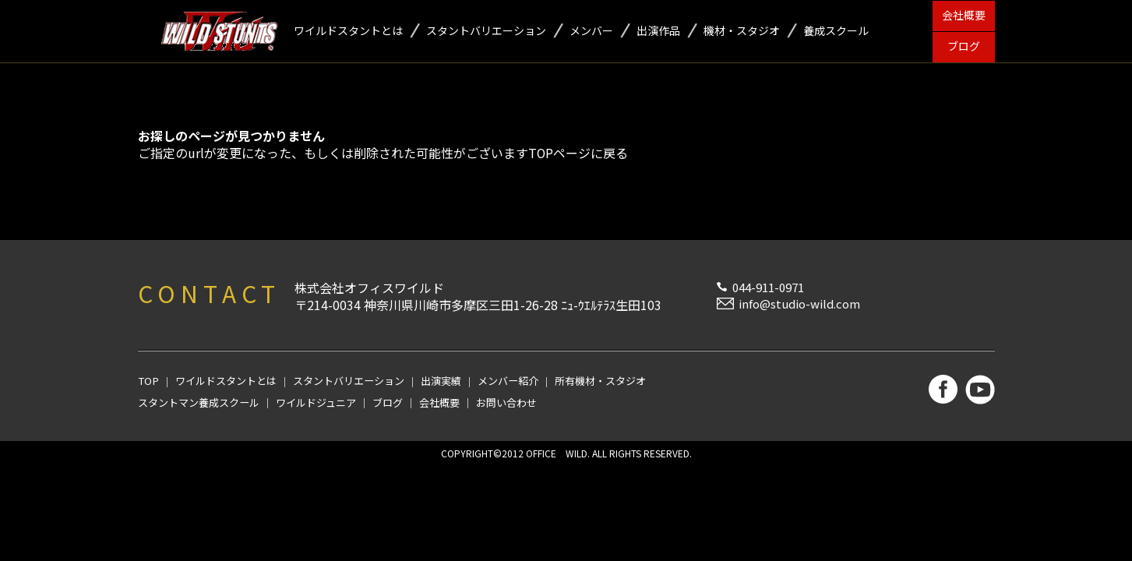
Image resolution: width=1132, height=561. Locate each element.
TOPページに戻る (578, 152)
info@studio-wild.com (799, 303)
